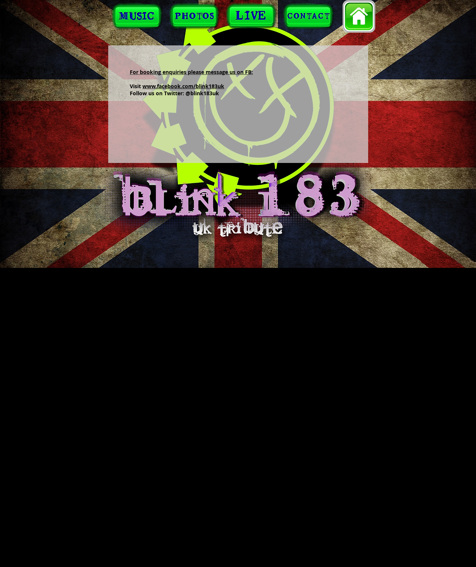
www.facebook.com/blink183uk (183, 86)
